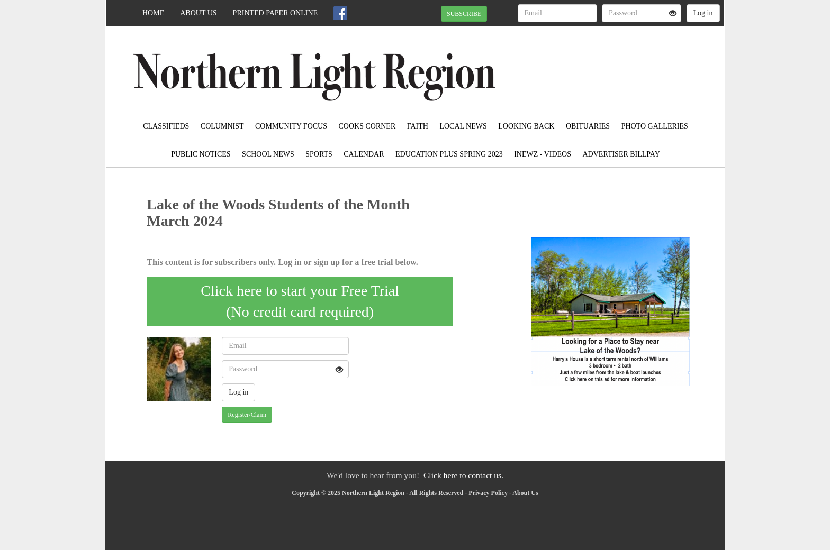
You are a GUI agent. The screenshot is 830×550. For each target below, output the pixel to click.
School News (268, 154)
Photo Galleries (654, 126)
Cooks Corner (367, 126)
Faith (417, 126)
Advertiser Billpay (621, 154)
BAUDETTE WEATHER (627, 63)
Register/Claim (247, 414)
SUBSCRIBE (464, 13)
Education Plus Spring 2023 (449, 154)
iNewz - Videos (542, 154)
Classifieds (166, 126)
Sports (318, 154)
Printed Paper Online (275, 13)
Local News (462, 126)
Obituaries (588, 126)
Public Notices (200, 154)
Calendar (364, 154)
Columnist (222, 126)
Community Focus (291, 126)
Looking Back (526, 126)
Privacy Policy (488, 493)
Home (153, 13)
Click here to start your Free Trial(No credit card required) (300, 301)
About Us (198, 13)
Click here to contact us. (463, 475)
